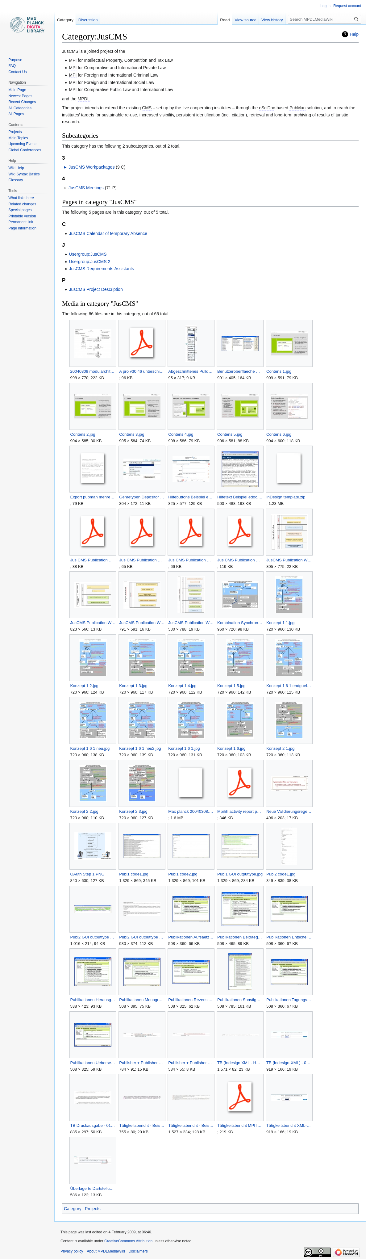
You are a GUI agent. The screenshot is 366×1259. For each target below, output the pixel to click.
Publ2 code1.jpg (280, 874)
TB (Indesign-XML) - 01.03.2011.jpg (289, 1062)
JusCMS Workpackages (91, 167)
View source (245, 20)
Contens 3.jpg (131, 434)
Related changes (22, 204)
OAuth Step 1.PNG (87, 874)
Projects (93, 1208)
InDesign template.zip (286, 497)
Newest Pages (20, 96)
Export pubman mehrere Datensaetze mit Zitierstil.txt (92, 497)
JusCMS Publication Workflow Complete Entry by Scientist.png (141, 622)
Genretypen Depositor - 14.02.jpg (141, 497)
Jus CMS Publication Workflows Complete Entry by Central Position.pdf (92, 560)
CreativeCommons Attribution (128, 1241)
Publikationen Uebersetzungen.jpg (92, 1062)
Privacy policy (71, 1251)
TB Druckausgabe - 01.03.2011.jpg (92, 1125)
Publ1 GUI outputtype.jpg (240, 874)
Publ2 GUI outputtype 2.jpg (141, 937)
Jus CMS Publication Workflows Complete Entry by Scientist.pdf (191, 560)
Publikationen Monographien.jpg (141, 999)
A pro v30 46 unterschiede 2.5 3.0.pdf (141, 371)
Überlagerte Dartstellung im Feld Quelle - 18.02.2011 (92, 1188)
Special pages (19, 210)
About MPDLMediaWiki (106, 1251)
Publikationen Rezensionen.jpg (191, 999)
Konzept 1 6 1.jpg (184, 748)
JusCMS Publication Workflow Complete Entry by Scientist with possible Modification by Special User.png (92, 622)
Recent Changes (22, 102)
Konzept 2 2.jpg (84, 811)
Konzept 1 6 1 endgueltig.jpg (289, 685)
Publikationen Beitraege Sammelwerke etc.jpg (240, 937)
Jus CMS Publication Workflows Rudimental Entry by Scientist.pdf (240, 560)
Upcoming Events (22, 144)
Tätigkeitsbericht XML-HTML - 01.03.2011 (289, 1125)
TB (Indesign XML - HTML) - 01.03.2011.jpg (240, 1062)
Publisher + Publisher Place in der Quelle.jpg (191, 1062)
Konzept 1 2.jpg (84, 685)
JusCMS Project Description (96, 289)
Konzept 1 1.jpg (280, 622)
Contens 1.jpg (278, 371)
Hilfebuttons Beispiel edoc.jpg (191, 497)
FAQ (12, 66)
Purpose (15, 60)
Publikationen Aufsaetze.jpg (191, 937)
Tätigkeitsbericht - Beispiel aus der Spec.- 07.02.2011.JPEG (141, 1125)
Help (354, 34)
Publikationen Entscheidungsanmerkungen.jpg (289, 937)
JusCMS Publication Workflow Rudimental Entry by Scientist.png (191, 622)
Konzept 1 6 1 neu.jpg (90, 748)
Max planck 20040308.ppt (191, 811)
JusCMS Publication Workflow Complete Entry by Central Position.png (289, 560)
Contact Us (17, 72)
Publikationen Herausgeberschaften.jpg (92, 999)
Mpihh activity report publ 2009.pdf (240, 811)
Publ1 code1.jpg (133, 874)
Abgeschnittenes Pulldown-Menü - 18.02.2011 (191, 371)
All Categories (19, 108)
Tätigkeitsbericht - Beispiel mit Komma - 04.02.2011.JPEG (191, 1125)
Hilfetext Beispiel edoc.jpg (240, 497)
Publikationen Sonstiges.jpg (240, 999)
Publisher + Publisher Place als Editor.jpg (141, 1062)
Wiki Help (16, 168)
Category (72, 1208)
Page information (22, 228)
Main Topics (18, 138)
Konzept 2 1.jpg (280, 748)
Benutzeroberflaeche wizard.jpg (240, 371)
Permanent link (20, 222)
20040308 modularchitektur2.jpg (92, 371)
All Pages (16, 114)
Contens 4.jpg (180, 434)
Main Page (17, 90)
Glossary (15, 180)
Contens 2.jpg (82, 434)
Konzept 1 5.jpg (231, 685)
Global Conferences (24, 150)
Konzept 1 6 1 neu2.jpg (140, 748)
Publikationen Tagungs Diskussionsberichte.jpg (289, 999)
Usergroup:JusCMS (87, 254)
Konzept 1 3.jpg (133, 685)
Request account (347, 6)
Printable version (22, 216)
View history (272, 20)
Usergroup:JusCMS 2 (89, 261)
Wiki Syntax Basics (24, 174)
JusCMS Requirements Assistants (101, 268)
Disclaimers (138, 1251)
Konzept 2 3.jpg (133, 811)
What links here (21, 198)
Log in (325, 6)
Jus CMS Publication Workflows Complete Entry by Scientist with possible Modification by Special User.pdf (141, 560)
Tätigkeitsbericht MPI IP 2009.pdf (240, 1125)
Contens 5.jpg (229, 434)
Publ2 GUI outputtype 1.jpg (92, 937)
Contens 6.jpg (278, 434)
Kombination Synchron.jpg (240, 622)
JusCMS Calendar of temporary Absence (108, 233)
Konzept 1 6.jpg (231, 748)
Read (225, 20)
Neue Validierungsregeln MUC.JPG (289, 811)
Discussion (88, 20)
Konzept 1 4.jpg (182, 685)
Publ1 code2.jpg (182, 874)
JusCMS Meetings (86, 187)
